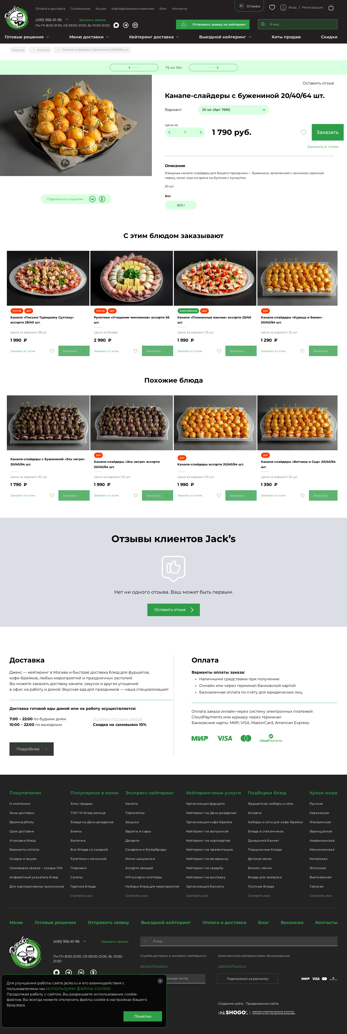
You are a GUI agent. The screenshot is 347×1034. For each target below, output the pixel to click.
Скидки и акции (22, 858)
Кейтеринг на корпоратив (208, 840)
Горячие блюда (83, 886)
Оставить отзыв (319, 83)
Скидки (329, 37)
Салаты (76, 876)
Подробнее (28, 748)
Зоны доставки (21, 812)
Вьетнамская (321, 876)
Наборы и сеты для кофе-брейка (275, 821)
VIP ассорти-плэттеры (143, 876)
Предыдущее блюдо (137, 67)
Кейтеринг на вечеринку (207, 858)
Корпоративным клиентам (132, 8)
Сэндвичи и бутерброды (145, 849)
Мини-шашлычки (140, 858)
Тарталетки (135, 812)
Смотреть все (81, 895)
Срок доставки (21, 830)
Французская (321, 830)
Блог (163, 8)
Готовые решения (24, 37)
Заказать (303, 133)
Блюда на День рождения (92, 821)
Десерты (132, 840)
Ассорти (255, 812)
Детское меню (260, 858)
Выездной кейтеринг (222, 37)
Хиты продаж (286, 37)
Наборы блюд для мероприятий (152, 886)
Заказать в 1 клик (303, 147)
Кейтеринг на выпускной (207, 830)
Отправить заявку (108, 922)
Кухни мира (324, 792)
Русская (316, 803)
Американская (322, 840)
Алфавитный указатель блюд (33, 876)
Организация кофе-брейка (209, 821)
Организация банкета (205, 886)
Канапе (131, 803)
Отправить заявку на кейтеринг (219, 24)
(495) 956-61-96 (48, 20)
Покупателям (25, 792)
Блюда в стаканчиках (266, 830)
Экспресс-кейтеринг (149, 792)
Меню (16, 922)
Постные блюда (261, 886)
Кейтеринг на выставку (205, 876)
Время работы (21, 821)
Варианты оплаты (24, 849)
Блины (76, 830)
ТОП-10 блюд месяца (87, 812)
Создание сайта (230, 1004)
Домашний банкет (263, 840)
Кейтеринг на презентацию (209, 849)
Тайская (317, 886)
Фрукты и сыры (138, 830)
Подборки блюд (267, 792)
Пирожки (78, 867)
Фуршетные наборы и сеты (270, 803)
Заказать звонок (92, 20)
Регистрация (312, 7)
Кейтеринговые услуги (213, 792)
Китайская (319, 858)
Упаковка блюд (22, 840)
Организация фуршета (205, 803)
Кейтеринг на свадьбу (205, 867)
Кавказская (319, 812)
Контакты (179, 8)
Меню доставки (86, 37)
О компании (80, 8)
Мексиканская (322, 849)
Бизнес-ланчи (260, 867)
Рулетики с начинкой (88, 858)
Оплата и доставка (50, 8)
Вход (292, 7)
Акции (101, 8)
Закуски (132, 821)
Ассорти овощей (139, 867)
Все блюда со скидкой (89, 849)
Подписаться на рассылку (247, 978)
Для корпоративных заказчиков (36, 886)
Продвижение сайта (262, 1004)
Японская (318, 867)
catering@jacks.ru (232, 965)
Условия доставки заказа (117, 718)
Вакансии (292, 922)
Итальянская (320, 821)
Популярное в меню (94, 792)
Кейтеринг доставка (151, 37)
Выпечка (78, 840)
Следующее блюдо (210, 67)
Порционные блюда (265, 849)
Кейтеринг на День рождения (211, 812)
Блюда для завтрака (265, 876)
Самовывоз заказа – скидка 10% (36, 867)
